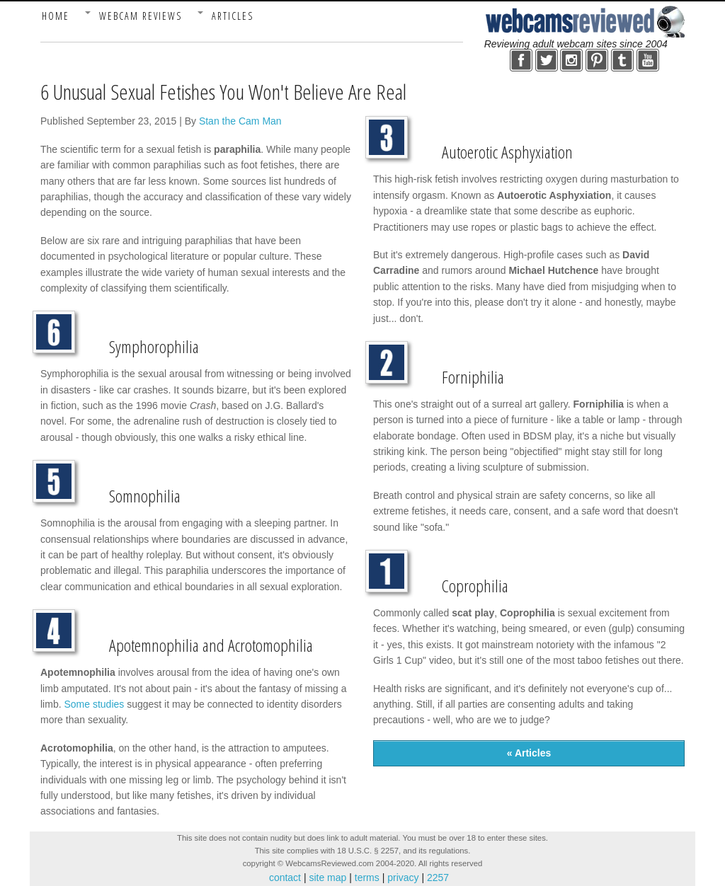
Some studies (94, 704)
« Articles (529, 753)
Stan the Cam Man (240, 121)
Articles (232, 16)
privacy (402, 877)
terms (367, 877)
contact (286, 877)
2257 (436, 877)
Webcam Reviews (140, 16)
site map (328, 877)
